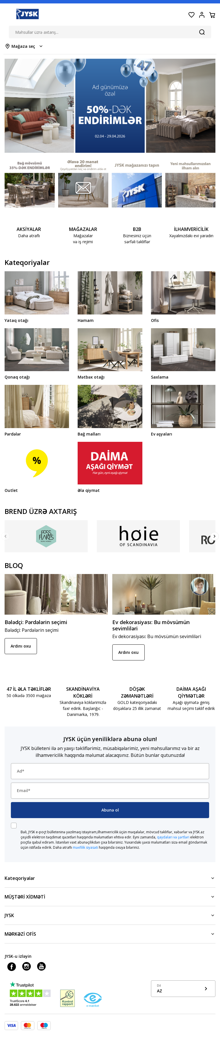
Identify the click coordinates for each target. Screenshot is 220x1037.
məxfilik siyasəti (85, 847)
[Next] (214, 536)
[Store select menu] (24, 46)
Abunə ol (110, 810)
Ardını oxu (21, 646)
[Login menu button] (201, 14)
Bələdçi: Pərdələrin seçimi (36, 622)
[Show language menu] (183, 988)
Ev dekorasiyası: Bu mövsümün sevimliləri (151, 625)
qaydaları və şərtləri (173, 837)
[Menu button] (8, 15)
